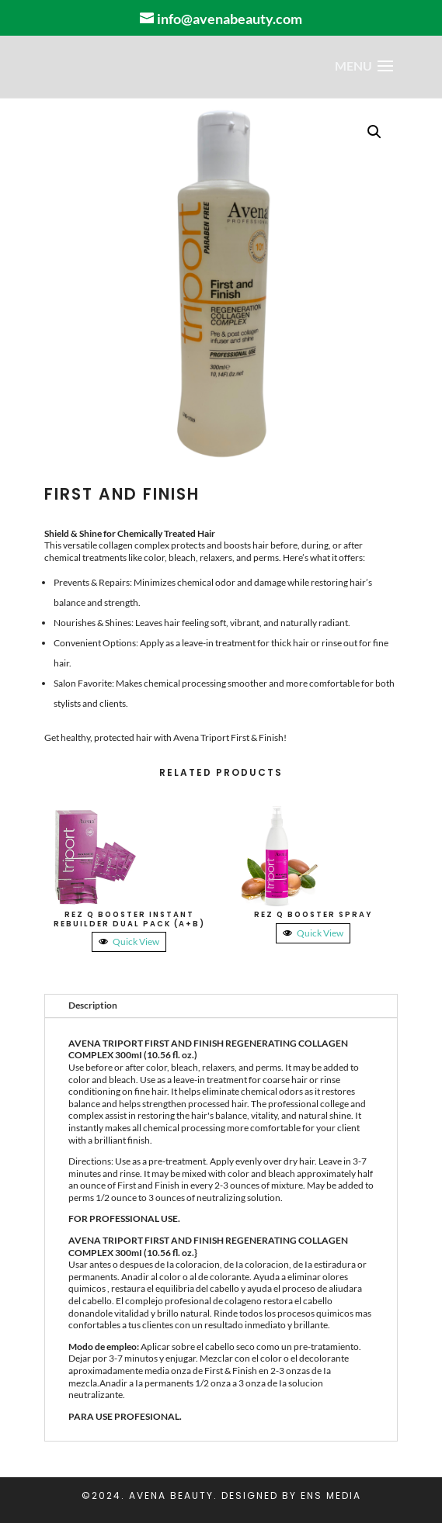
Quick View (129, 941)
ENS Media (331, 1495)
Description (92, 1005)
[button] (374, 132)
